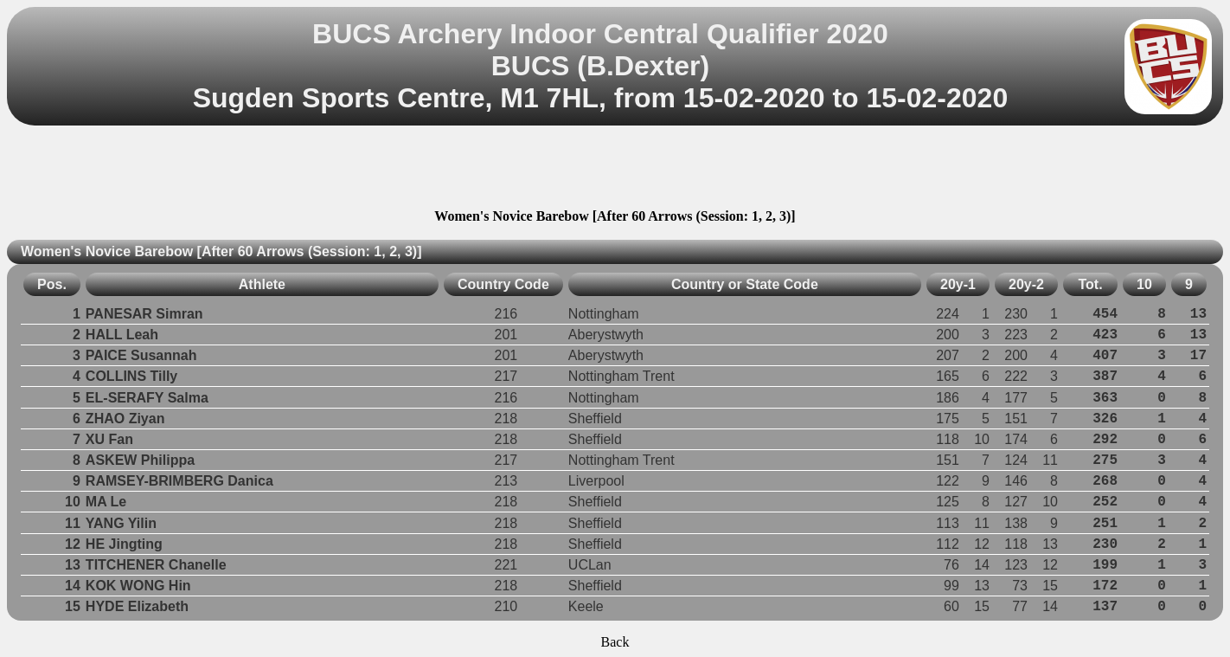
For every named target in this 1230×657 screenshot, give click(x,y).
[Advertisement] (615, 170)
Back (615, 641)
